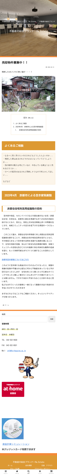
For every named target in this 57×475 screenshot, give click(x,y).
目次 (25, 118)
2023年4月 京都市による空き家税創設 (29, 127)
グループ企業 (14, 469)
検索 (3, 314)
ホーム (10, 465)
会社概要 (28, 465)
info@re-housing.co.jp (16, 351)
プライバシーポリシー (42, 469)
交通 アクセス (46, 465)
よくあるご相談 (21, 123)
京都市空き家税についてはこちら (15, 259)
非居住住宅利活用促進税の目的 (29, 130)
